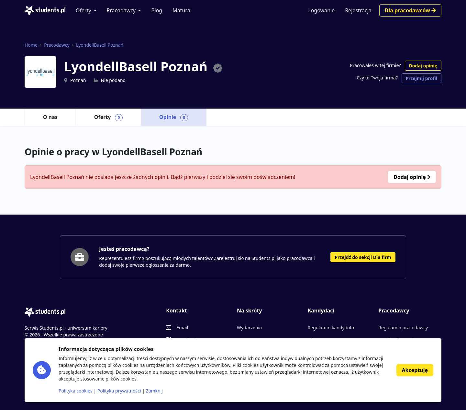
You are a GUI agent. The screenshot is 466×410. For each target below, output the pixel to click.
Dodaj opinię (423, 66)
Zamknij (154, 391)
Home (31, 45)
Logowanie (321, 10)
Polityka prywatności (119, 391)
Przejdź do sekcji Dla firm (363, 257)
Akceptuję (415, 370)
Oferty (83, 10)
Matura (181, 10)
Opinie (173, 117)
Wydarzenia (249, 327)
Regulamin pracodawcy (403, 327)
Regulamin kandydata (331, 327)
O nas (50, 117)
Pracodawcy (121, 10)
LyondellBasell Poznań (99, 45)
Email (182, 327)
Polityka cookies (76, 391)
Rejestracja (358, 10)
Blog (156, 10)
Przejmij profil (421, 78)
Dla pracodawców (410, 10)
